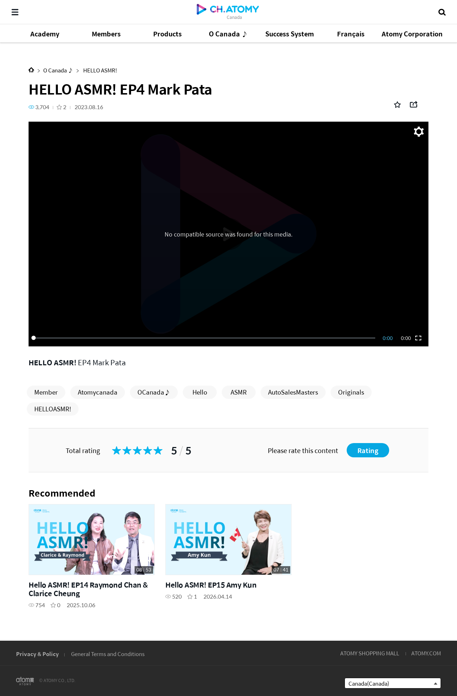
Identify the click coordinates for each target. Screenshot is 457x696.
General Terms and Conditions (108, 654)
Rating (367, 450)
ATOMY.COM (426, 653)
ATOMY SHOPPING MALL (369, 653)
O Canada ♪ (58, 70)
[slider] (204, 337)
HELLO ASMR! (99, 70)
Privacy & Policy (37, 654)
